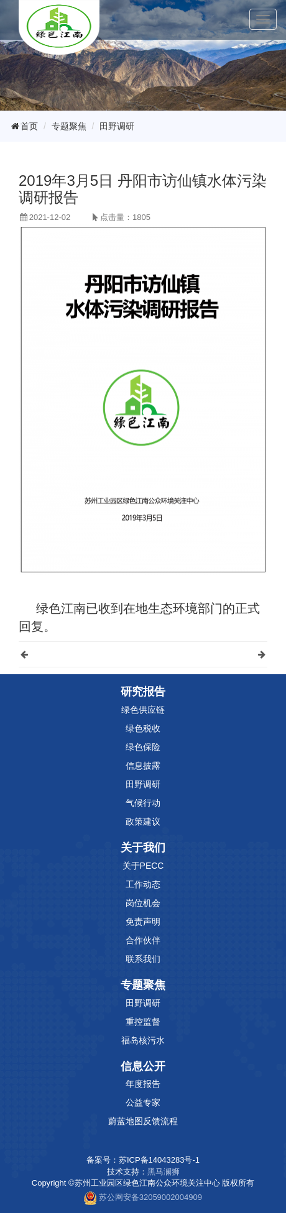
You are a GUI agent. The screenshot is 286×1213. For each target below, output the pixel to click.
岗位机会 (143, 903)
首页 (23, 126)
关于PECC (143, 866)
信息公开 (143, 1066)
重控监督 (143, 1022)
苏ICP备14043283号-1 (159, 1160)
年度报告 (143, 1084)
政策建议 (143, 821)
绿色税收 (143, 728)
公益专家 (143, 1102)
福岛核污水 (143, 1040)
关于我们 (143, 847)
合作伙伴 (143, 940)
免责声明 (143, 922)
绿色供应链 (143, 710)
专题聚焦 (69, 126)
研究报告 (143, 691)
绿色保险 (143, 747)
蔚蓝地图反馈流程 (143, 1121)
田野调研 (116, 126)
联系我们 (143, 959)
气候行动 (143, 803)
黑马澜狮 (163, 1171)
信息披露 (143, 766)
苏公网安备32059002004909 (150, 1197)
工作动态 (143, 884)
